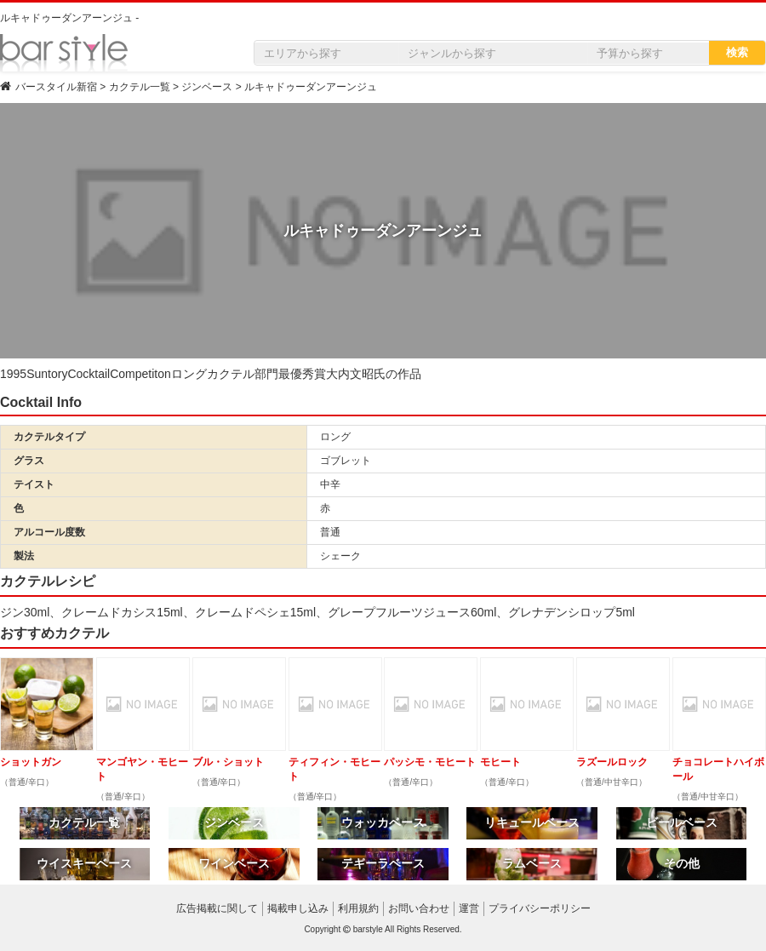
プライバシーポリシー (540, 908)
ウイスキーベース (84, 863)
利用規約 (358, 908)
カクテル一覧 (84, 822)
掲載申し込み (298, 908)
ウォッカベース (383, 822)
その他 (682, 863)
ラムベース (532, 863)
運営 (469, 908)
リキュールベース (532, 822)
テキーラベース (383, 863)
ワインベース (234, 863)
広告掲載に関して (217, 908)
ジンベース (234, 822)
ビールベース (681, 822)
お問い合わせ (418, 908)
